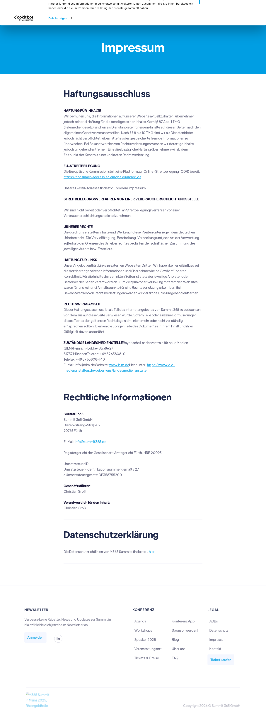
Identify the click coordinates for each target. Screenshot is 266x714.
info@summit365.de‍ (90, 441)
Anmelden (36, 637)
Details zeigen (57, 41)
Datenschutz (218, 630)
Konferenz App (183, 621)
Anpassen (226, 21)
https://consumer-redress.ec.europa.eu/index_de (102, 178)
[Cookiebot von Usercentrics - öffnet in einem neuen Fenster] (24, 41)
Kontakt (215, 648)
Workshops (143, 630)
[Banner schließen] (260, 5)
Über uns (178, 648)
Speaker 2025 (145, 639)
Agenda (140, 621)
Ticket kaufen (221, 659)
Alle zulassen (225, 9)
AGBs (213, 621)
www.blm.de (119, 364)
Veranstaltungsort (148, 648)
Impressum (217, 639)
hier (151, 550)
